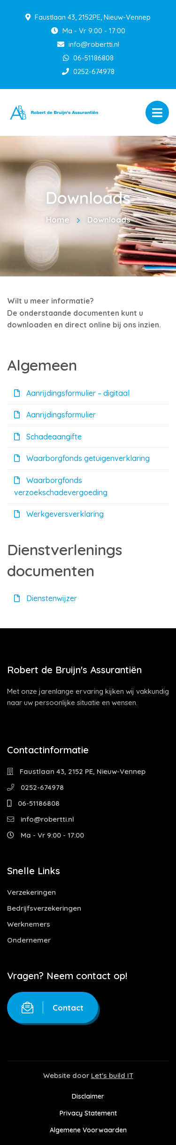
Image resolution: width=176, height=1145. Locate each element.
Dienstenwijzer (45, 598)
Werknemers (28, 924)
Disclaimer (88, 1096)
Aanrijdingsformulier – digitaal (72, 393)
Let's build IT (112, 1075)
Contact (53, 1007)
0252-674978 (88, 71)
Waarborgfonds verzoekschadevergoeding (60, 486)
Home (57, 219)
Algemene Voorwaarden (88, 1130)
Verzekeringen (31, 892)
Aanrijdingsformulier (55, 414)
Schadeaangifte (48, 436)
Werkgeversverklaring (59, 514)
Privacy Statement (88, 1113)
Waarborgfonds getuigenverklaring (82, 458)
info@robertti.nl (88, 44)
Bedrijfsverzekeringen (44, 908)
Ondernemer (29, 940)
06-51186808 (88, 57)
